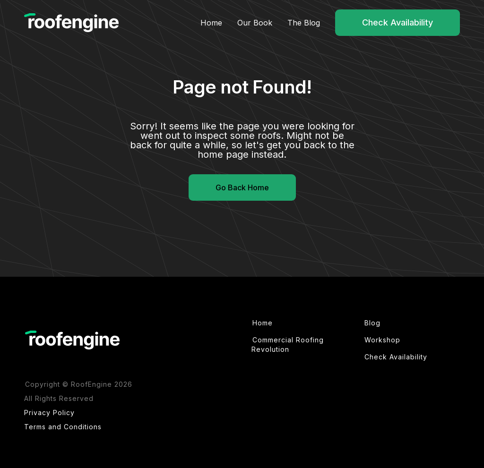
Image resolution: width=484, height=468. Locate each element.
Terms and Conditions (63, 427)
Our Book (254, 22)
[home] (71, 23)
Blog (372, 323)
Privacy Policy (49, 412)
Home (211, 22)
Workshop (382, 340)
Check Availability (397, 22)
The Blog (303, 22)
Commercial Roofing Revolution (287, 344)
